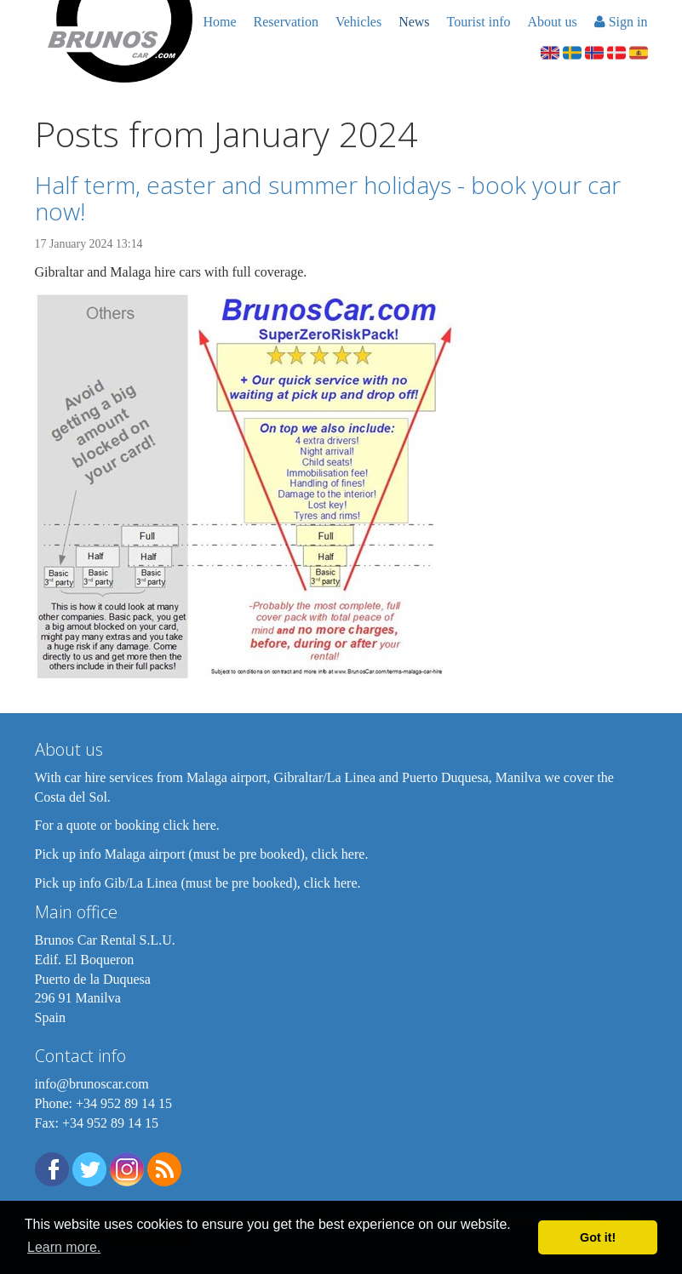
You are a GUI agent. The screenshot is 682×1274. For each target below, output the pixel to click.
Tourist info (479, 21)
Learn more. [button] (63, 1247)
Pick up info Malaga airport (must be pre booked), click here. (202, 854)
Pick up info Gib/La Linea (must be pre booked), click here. (198, 883)
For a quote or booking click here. (127, 825)
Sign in (621, 21)
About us (551, 21)
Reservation (286, 21)
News (413, 21)
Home (219, 21)
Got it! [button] (598, 1237)
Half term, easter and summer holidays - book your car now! (328, 198)
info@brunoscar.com (92, 1084)
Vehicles (358, 21)
